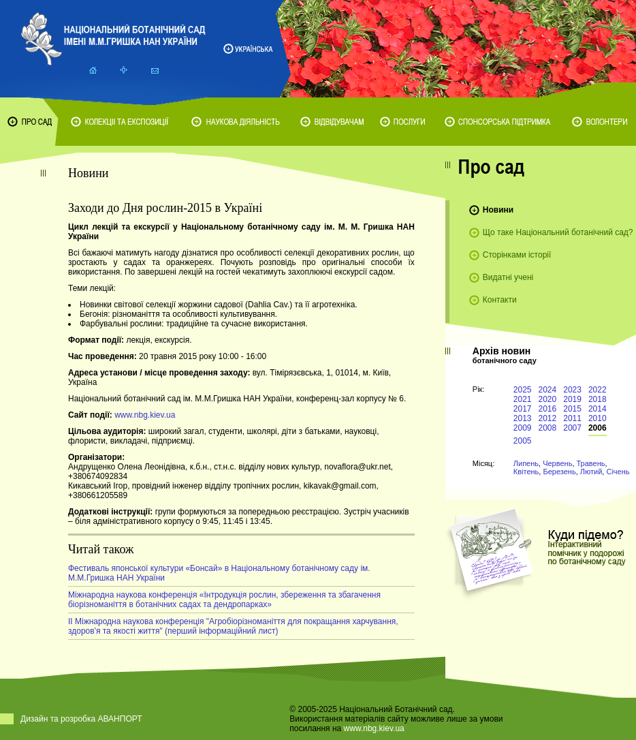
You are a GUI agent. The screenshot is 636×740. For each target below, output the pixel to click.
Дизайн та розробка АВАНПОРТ (81, 719)
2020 (548, 399)
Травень (591, 463)
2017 (522, 409)
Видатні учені (508, 277)
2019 (572, 399)
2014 (597, 409)
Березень (559, 471)
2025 (522, 390)
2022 (597, 390)
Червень (557, 463)
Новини (498, 210)
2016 (548, 409)
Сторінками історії (517, 255)
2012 (548, 418)
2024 (548, 390)
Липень (526, 463)
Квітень (526, 471)
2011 (572, 418)
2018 (597, 399)
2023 (572, 390)
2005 (522, 441)
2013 (522, 418)
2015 (572, 409)
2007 (572, 428)
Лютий (591, 471)
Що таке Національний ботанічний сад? (558, 232)
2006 (597, 428)
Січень (617, 471)
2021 (522, 399)
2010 (597, 418)
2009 (522, 428)
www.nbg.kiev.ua (144, 415)
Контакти (500, 300)
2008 (548, 428)
